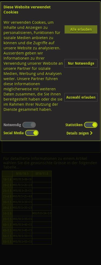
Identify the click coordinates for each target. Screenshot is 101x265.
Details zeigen (80, 133)
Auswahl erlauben (81, 97)
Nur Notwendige (81, 63)
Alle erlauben (81, 29)
